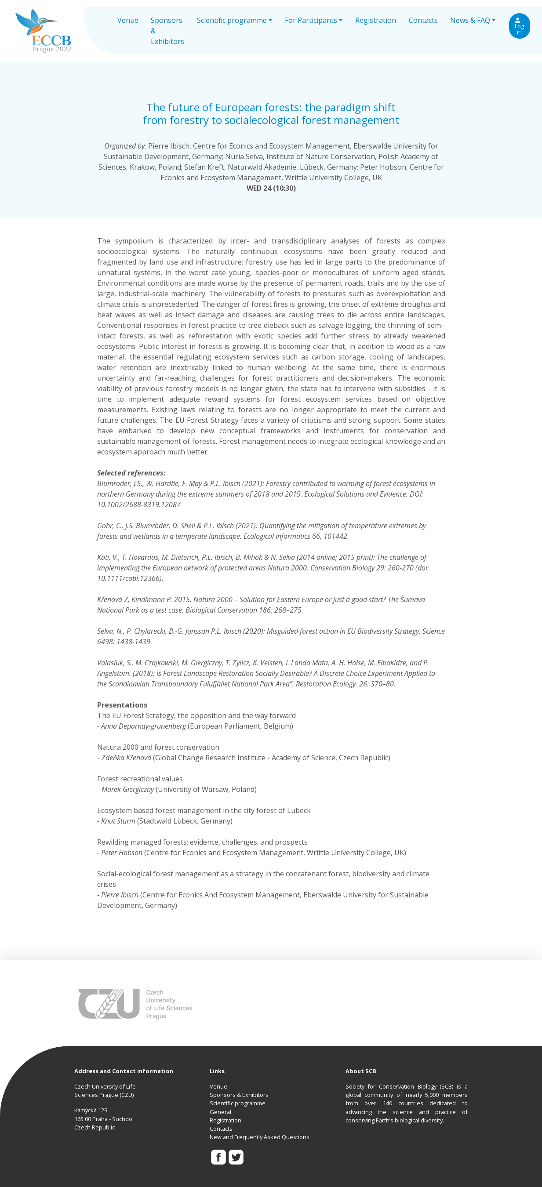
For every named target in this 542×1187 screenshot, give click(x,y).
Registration (375, 20)
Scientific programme (238, 1103)
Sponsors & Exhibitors (167, 30)
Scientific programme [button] (232, 20)
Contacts (423, 20)
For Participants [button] (311, 20)
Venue (127, 20)
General (220, 1112)
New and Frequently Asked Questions (259, 1137)
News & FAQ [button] (470, 20)
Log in (519, 26)
